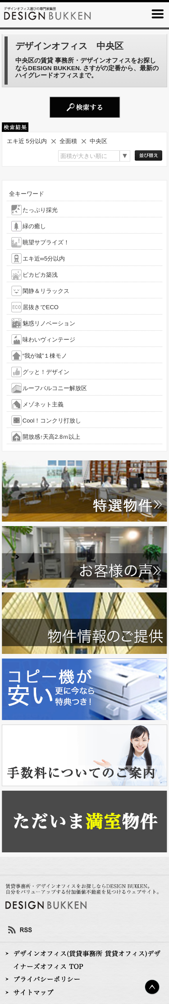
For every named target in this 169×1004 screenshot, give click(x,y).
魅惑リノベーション (49, 323)
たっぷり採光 (40, 210)
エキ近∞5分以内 (44, 258)
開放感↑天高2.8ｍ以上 (52, 436)
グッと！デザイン (46, 372)
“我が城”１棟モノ (45, 355)
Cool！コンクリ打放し (52, 420)
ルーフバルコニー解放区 (55, 388)
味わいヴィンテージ (49, 339)
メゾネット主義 (43, 404)
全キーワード (26, 193)
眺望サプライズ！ (46, 242)
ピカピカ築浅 (40, 274)
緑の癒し (34, 226)
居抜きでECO (41, 307)
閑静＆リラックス (46, 291)
